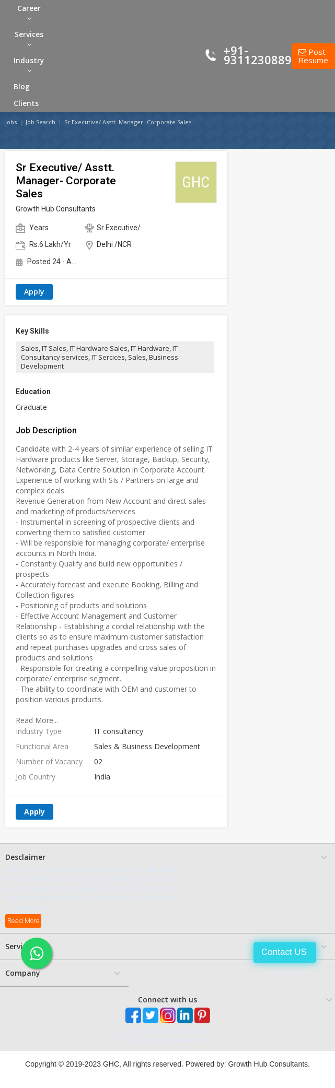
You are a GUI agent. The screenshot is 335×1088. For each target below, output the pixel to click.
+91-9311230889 (258, 54)
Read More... (37, 720)
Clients (26, 103)
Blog (22, 86)
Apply (34, 292)
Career (29, 13)
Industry (29, 65)
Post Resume (313, 56)
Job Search (40, 122)
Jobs (11, 122)
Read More (23, 921)
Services (29, 39)
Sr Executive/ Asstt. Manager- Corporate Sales (127, 122)
